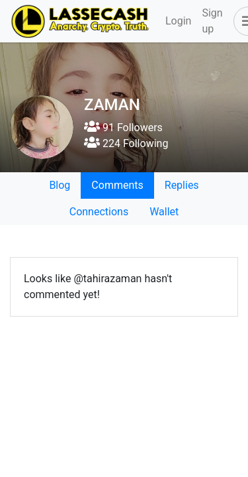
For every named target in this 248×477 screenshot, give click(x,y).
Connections (98, 211)
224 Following (126, 143)
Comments (117, 185)
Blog (59, 185)
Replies (182, 185)
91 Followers (123, 127)
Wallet (164, 211)
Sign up (212, 21)
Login (178, 21)
